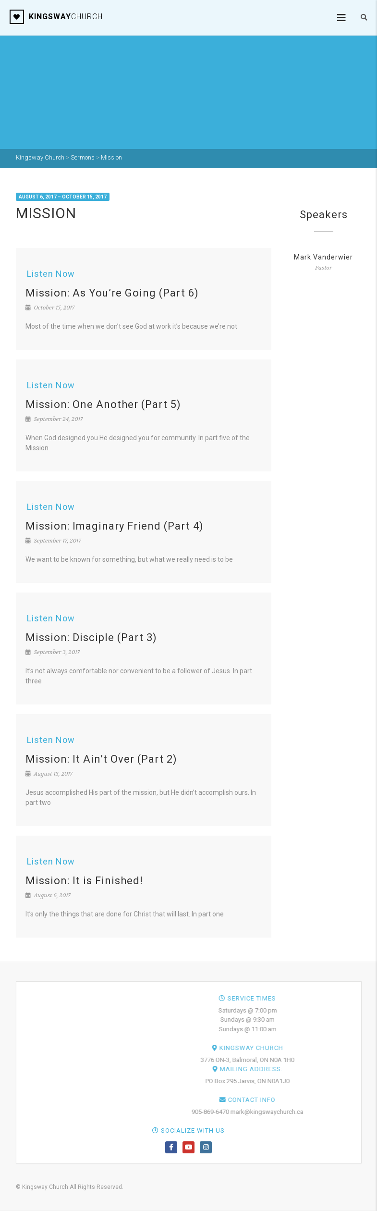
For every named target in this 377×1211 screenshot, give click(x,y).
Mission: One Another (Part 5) (103, 404)
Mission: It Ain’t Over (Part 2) (101, 759)
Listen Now (51, 274)
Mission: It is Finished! (84, 881)
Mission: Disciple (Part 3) (91, 637)
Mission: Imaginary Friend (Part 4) (114, 526)
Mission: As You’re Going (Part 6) (112, 293)
